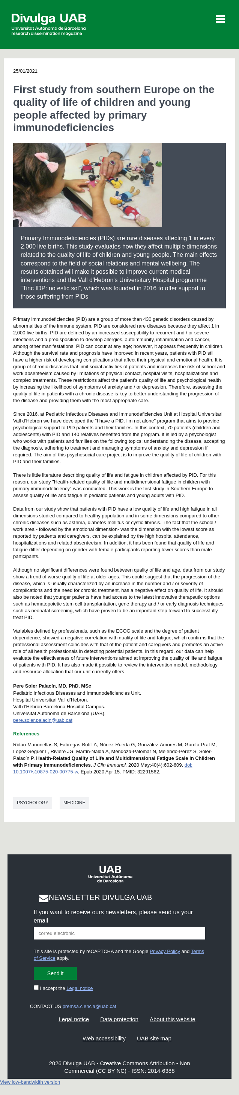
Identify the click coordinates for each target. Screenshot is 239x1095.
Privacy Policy (165, 951)
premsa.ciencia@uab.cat (89, 1006)
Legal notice (79, 988)
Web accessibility (104, 1038)
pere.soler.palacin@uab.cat (42, 720)
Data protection (119, 1019)
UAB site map (154, 1038)
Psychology (32, 802)
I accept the (63, 988)
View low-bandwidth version (30, 1082)
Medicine (74, 802)
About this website (172, 1019)
